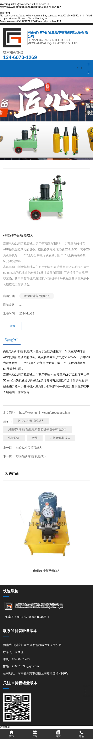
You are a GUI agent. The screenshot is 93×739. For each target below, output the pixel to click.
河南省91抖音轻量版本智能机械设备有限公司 (37, 429)
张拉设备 (14, 437)
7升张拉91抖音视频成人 (31, 456)
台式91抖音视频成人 (29, 447)
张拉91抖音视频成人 (36, 296)
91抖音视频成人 (60, 437)
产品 (35, 437)
